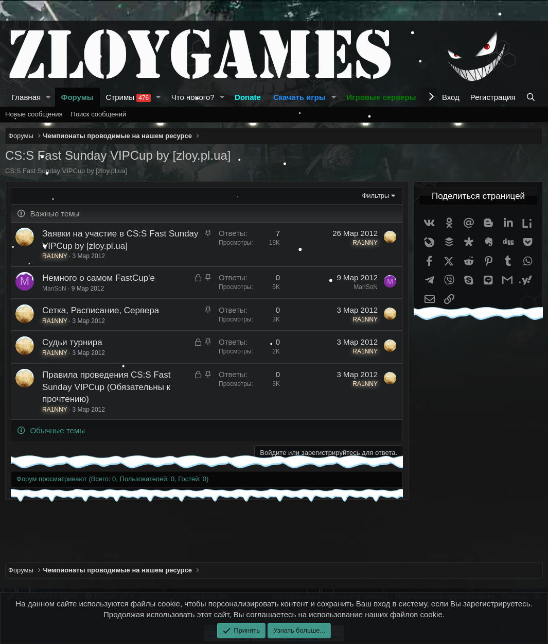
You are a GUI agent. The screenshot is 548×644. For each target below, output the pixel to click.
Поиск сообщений (99, 114)
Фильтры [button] (375, 195)
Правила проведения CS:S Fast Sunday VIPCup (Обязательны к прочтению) (106, 387)
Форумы (77, 97)
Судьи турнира (72, 342)
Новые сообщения (34, 114)
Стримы (128, 97)
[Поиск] (532, 97)
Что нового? (193, 97)
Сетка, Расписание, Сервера (100, 310)
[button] (48, 97)
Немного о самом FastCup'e (98, 278)
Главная (26, 97)
